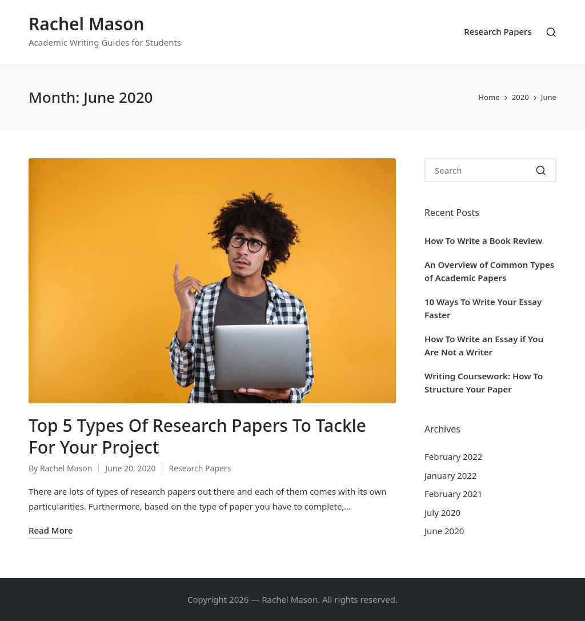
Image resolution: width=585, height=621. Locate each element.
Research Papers (200, 468)
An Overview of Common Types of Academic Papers (489, 271)
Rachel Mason (87, 23)
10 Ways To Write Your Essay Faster (483, 308)
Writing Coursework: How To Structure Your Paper (483, 382)
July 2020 (442, 512)
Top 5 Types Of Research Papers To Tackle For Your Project (197, 436)
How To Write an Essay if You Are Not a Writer (483, 345)
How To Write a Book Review (483, 240)
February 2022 (453, 456)
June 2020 (444, 530)
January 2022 (450, 475)
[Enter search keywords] (490, 170)
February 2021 (453, 493)
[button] (541, 170)
